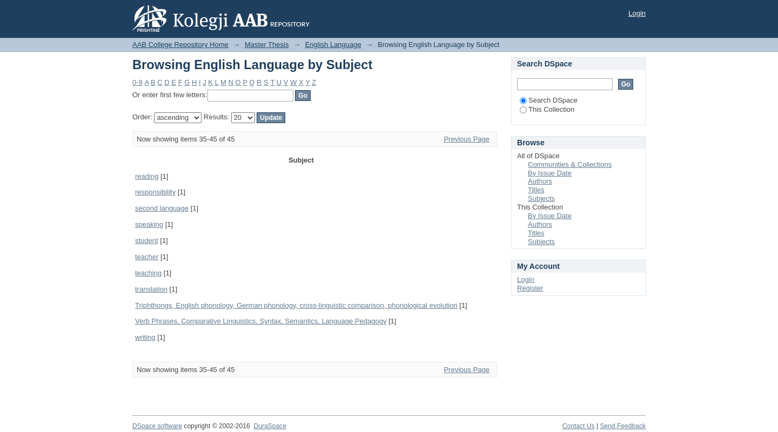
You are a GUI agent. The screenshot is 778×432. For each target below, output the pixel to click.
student (146, 241)
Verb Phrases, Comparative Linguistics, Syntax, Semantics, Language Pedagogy (260, 321)
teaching (148, 273)
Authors (540, 181)
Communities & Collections (570, 164)
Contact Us (578, 426)
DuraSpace (269, 426)
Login (637, 13)
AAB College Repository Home (180, 44)
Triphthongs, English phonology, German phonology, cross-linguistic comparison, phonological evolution (296, 305)
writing (145, 337)
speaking (149, 224)
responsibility (155, 192)
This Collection (547, 109)
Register (530, 288)
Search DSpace (549, 100)
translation (151, 289)
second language (162, 208)
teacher (146, 257)
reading (146, 176)
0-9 (137, 82)
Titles (536, 190)
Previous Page (466, 139)
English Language (333, 44)
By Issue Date (550, 173)
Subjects (541, 198)
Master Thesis (267, 44)
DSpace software (157, 426)
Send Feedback (623, 426)
